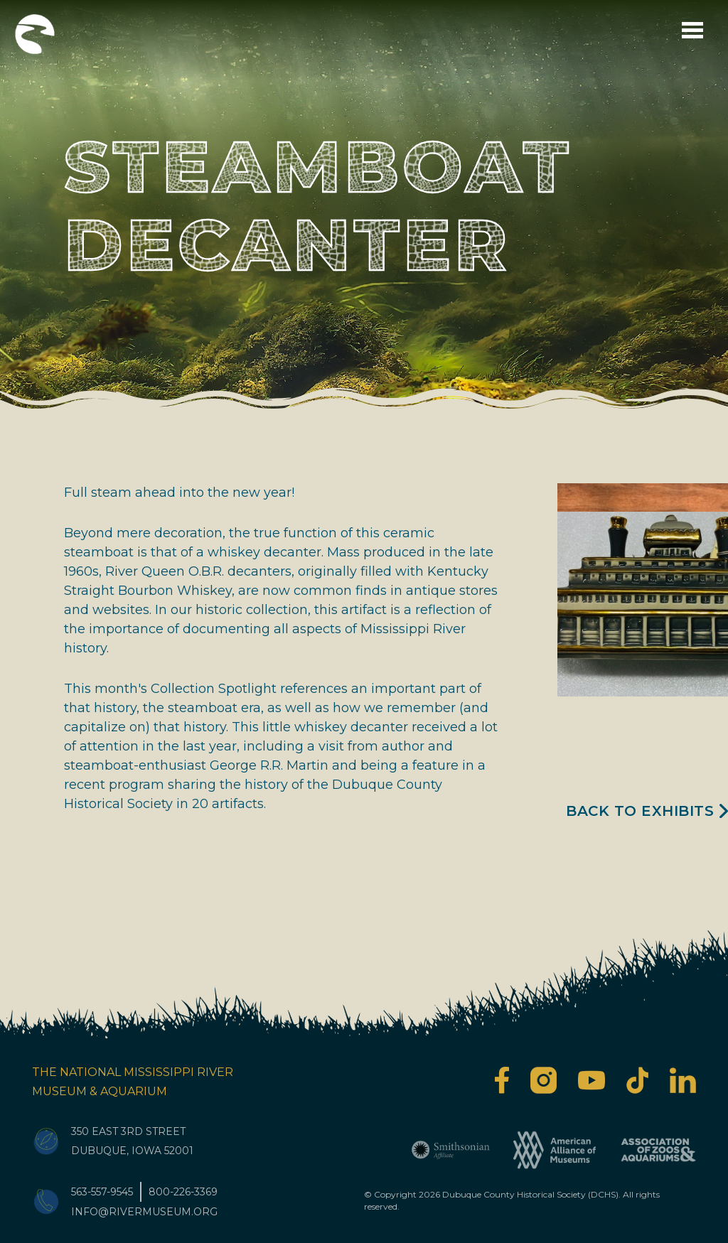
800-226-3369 (183, 1191)
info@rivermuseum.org (144, 1211)
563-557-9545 (102, 1191)
